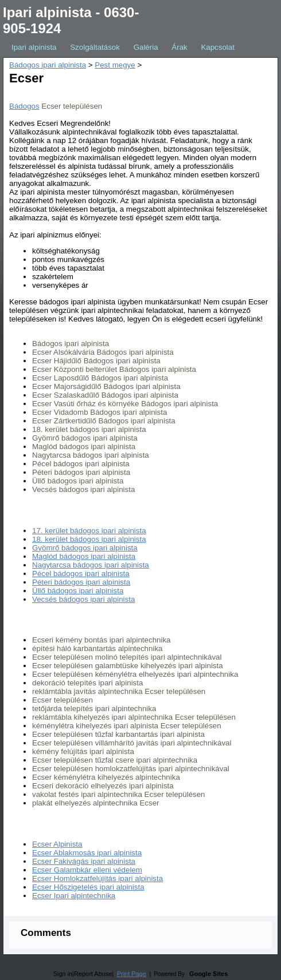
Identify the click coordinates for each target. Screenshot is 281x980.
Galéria (146, 47)
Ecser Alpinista (57, 844)
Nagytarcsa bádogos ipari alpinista (90, 565)
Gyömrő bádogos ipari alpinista (85, 547)
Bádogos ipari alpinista (47, 65)
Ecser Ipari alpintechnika (73, 895)
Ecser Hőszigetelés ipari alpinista (88, 887)
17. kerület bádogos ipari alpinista (89, 530)
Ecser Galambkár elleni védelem (87, 870)
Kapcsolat (218, 47)
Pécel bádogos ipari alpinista (81, 573)
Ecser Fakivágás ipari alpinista (83, 861)
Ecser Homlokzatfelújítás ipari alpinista (97, 878)
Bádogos (24, 106)
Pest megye (115, 65)
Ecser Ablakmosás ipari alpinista (87, 852)
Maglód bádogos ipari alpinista (83, 556)
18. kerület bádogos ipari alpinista (89, 539)
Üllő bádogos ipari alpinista (77, 590)
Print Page (131, 973)
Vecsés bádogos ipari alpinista (83, 599)
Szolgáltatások (95, 47)
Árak (179, 47)
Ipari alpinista (34, 47)
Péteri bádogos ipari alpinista (81, 582)
